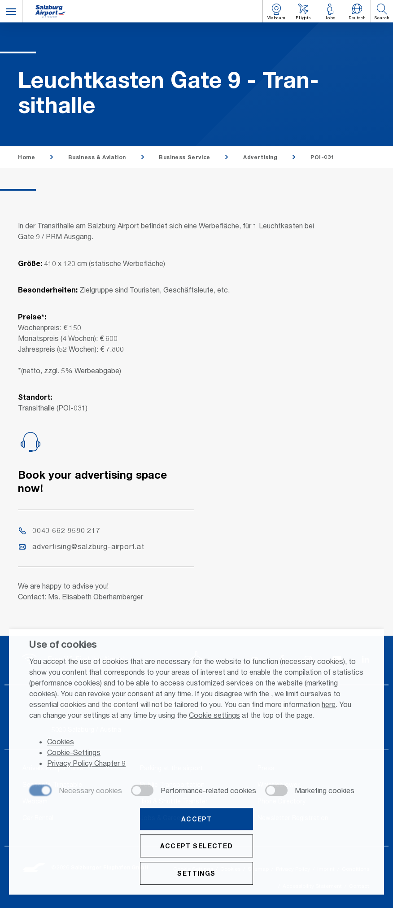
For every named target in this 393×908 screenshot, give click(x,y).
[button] (11, 11)
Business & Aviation (97, 157)
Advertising (260, 157)
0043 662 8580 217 (59, 530)
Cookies (60, 742)
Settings (196, 874)
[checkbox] (75, 792)
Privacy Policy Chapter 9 (86, 764)
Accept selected (196, 847)
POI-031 (322, 157)
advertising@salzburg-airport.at (81, 546)
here (329, 705)
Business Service (184, 157)
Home (26, 157)
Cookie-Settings (73, 753)
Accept (196, 820)
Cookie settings (214, 716)
